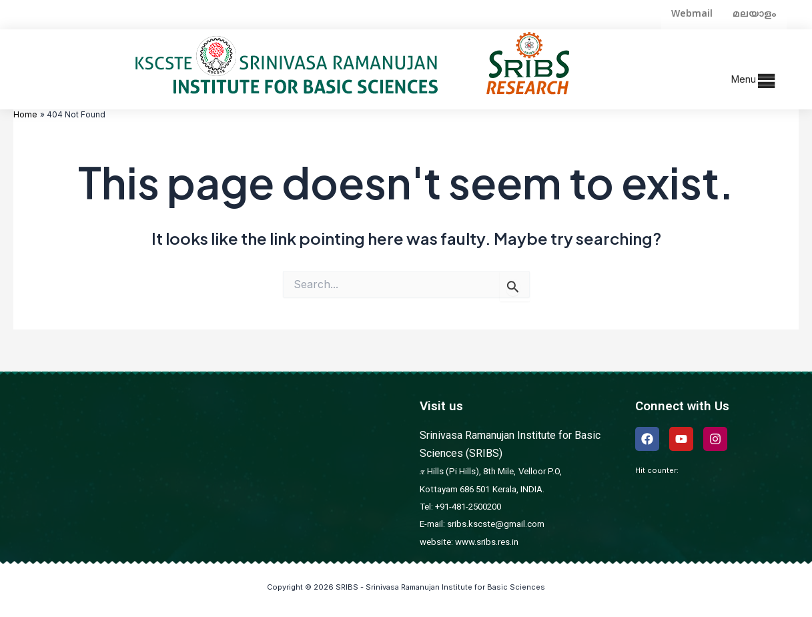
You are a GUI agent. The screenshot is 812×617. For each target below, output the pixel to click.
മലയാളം (755, 14)
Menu (743, 79)
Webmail (692, 14)
